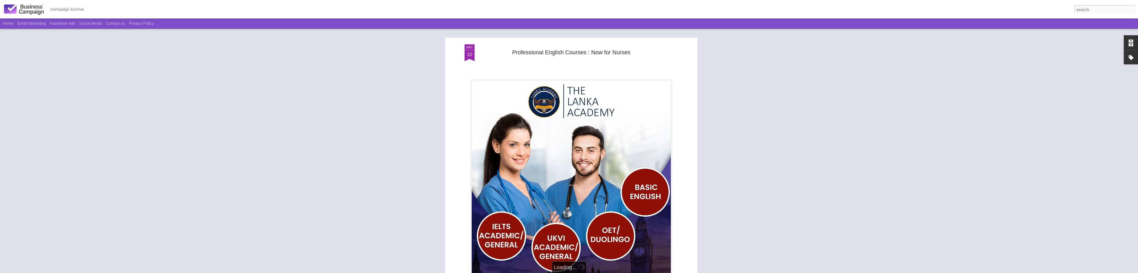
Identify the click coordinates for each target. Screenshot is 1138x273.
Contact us (115, 23)
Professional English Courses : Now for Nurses (571, 42)
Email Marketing (31, 23)
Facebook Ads (62, 23)
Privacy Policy (141, 23)
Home (8, 23)
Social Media (90, 23)
